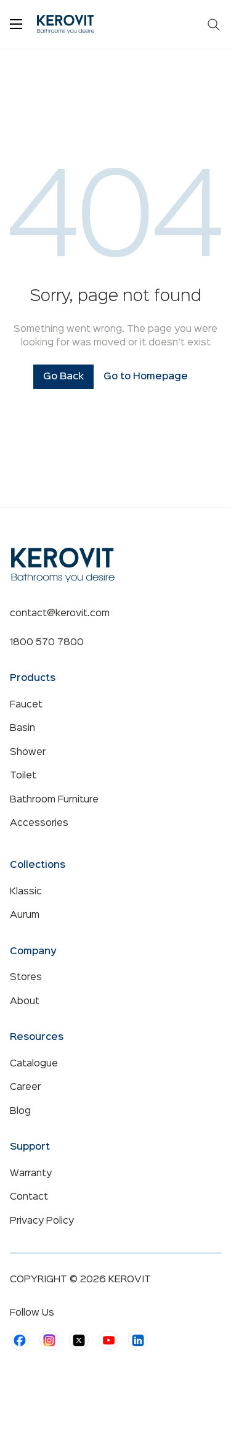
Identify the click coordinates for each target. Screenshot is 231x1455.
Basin (22, 728)
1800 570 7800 (47, 642)
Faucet (26, 705)
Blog (20, 1111)
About (24, 1001)
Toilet (23, 776)
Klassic (26, 892)
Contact (29, 1197)
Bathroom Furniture (54, 800)
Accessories (39, 823)
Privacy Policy (42, 1221)
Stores (26, 977)
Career (25, 1087)
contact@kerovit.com (60, 613)
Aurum (24, 915)
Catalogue (34, 1064)
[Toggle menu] (16, 24)
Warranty (31, 1173)
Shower (28, 752)
